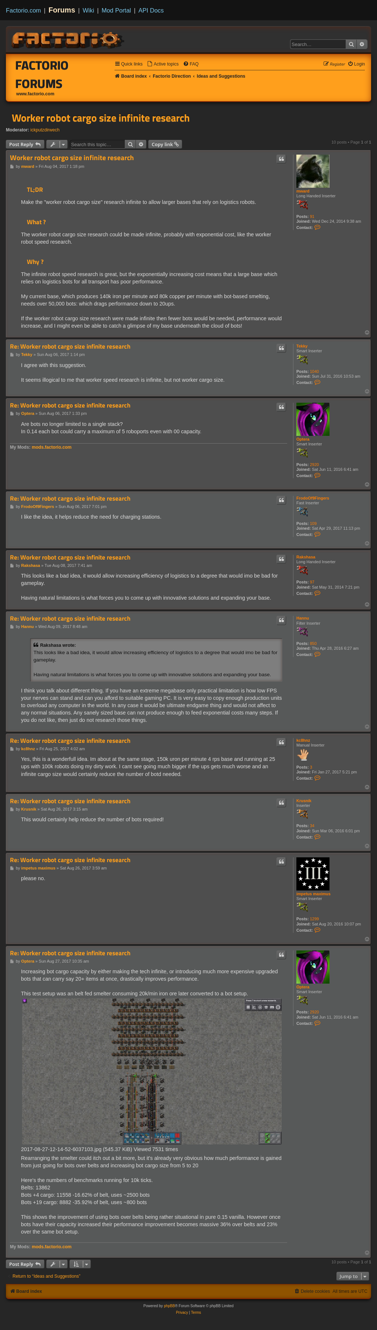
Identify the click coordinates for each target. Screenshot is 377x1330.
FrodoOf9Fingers (312, 498)
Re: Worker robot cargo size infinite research (70, 346)
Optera (302, 439)
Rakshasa (305, 557)
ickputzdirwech (45, 130)
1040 (314, 371)
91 (312, 216)
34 (312, 825)
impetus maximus (313, 894)
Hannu (302, 618)
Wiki (88, 10)
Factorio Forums (42, 74)
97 (312, 582)
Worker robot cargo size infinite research (101, 118)
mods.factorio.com (51, 447)
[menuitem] (163, 64)
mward (302, 191)
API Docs (151, 10)
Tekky (301, 346)
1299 (314, 919)
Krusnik (303, 800)
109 (313, 523)
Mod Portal (116, 10)
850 (313, 643)
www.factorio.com (35, 93)
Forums (62, 10)
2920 (314, 464)
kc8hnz (303, 740)
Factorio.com (23, 10)
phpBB (169, 1306)
